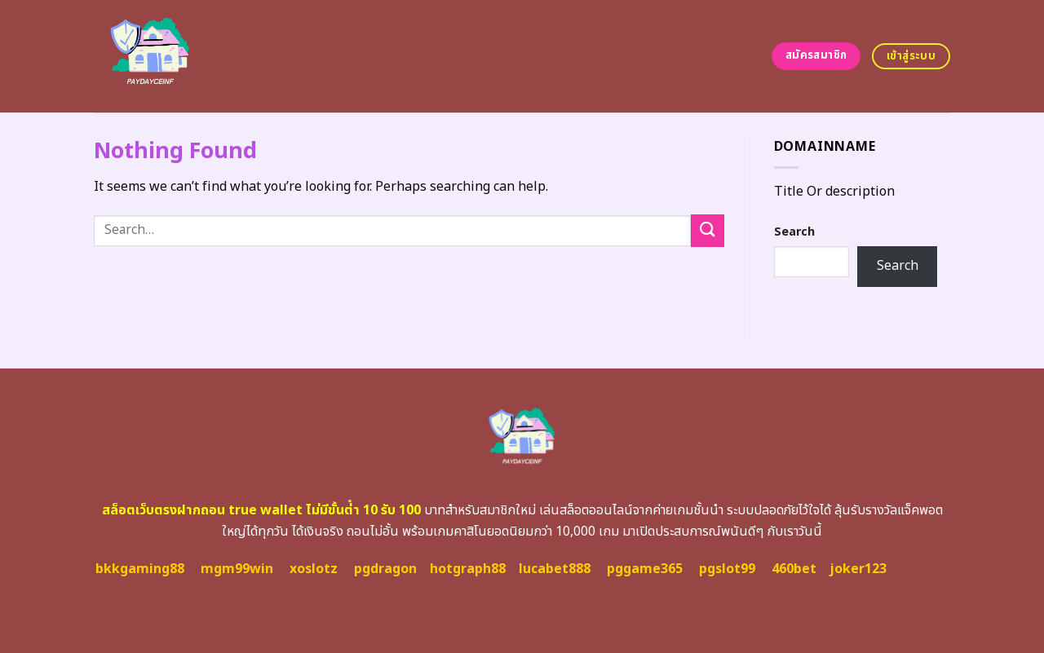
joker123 (858, 569)
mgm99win (237, 569)
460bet (794, 569)
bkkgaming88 (139, 569)
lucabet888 (555, 569)
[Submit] (707, 230)
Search (794, 231)
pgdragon (385, 569)
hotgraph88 (468, 569)
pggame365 (645, 569)
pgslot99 (727, 569)
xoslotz (314, 569)
